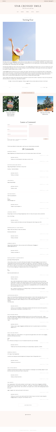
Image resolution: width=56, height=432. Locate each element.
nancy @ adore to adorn (13, 257)
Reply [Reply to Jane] (48, 184)
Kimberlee (10, 352)
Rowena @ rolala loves (13, 227)
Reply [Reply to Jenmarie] (48, 248)
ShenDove (9, 151)
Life (18, 11)
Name (8, 124)
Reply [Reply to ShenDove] (48, 155)
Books (22, 11)
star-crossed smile (28, 6)
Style (32, 11)
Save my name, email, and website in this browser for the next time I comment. (17, 139)
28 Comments (25, 87)
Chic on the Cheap (10, 216)
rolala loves (14, 231)
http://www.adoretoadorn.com (13, 272)
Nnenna (13, 157)
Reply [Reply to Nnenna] (48, 161)
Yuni (8, 382)
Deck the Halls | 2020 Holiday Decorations (10, 114)
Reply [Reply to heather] (48, 202)
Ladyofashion (10, 295)
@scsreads (28, 414)
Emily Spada (10, 367)
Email (8, 129)
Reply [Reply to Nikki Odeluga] (48, 342)
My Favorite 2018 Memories (45, 113)
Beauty (37, 11)
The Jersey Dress (10, 301)
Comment (31, 124)
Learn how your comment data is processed (30, 146)
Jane (8, 180)
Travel (27, 11)
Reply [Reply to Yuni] (48, 392)
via (29, 83)
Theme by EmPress (33, 430)
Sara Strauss (10, 314)
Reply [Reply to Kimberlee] (48, 358)
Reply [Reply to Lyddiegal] (48, 218)
